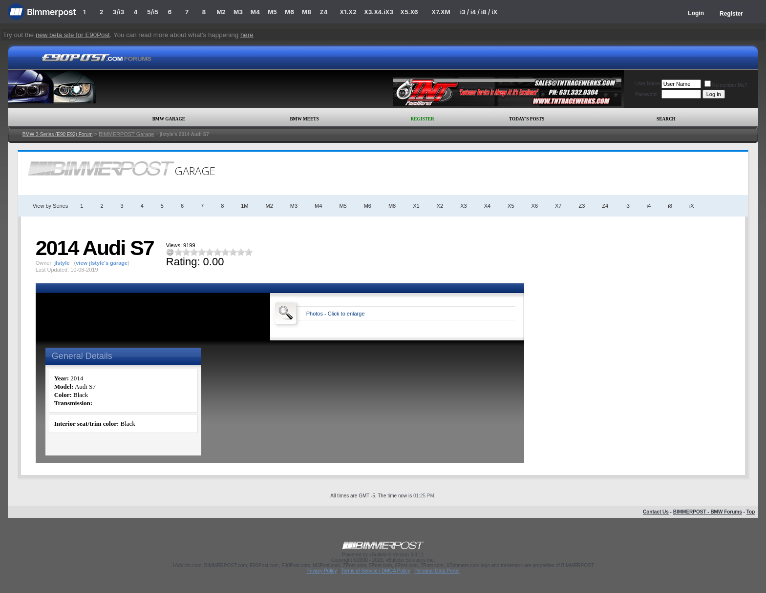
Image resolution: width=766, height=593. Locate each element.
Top (750, 511)
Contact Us (656, 511)
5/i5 (152, 12)
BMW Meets (304, 119)
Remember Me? (725, 85)
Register (731, 13)
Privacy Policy (321, 570)
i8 (670, 206)
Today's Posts (526, 119)
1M (244, 206)
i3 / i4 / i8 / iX (479, 12)
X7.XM (440, 12)
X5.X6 (409, 12)
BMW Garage (168, 119)
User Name (647, 83)
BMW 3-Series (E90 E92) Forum (57, 134)
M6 (289, 12)
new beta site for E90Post (73, 35)
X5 (511, 206)
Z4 (323, 12)
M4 (255, 12)
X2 (440, 206)
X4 (487, 206)
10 (249, 252)
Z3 (582, 206)
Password (646, 94)
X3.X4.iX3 (378, 12)
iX (691, 206)
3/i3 (118, 12)
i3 (627, 206)
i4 (649, 206)
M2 (221, 12)
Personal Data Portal (436, 570)
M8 (306, 12)
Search (666, 119)
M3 (238, 12)
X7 (558, 206)
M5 (272, 12)
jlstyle (61, 263)
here (247, 35)
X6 (535, 206)
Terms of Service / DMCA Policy (375, 570)
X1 (416, 206)
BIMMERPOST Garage (126, 134)
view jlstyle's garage (102, 263)
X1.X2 (348, 12)
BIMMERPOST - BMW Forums (707, 511)
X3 (463, 206)
